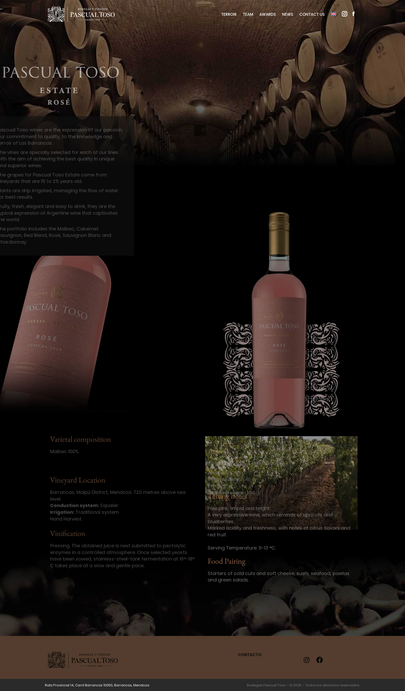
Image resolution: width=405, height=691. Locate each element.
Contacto (250, 654)
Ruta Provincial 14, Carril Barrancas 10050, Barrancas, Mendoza (97, 685)
